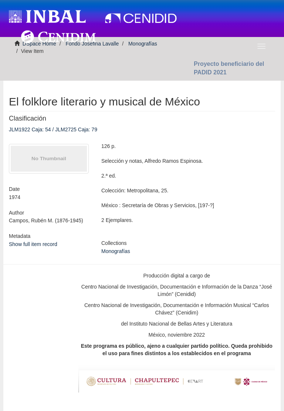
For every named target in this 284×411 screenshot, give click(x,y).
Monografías (115, 251)
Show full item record (33, 244)
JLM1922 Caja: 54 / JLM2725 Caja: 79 (53, 129)
